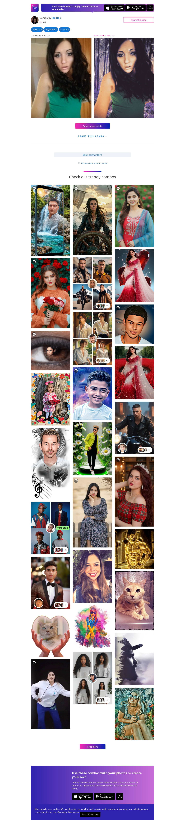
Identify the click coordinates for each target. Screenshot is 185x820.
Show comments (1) (92, 154)
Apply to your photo (92, 126)
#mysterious (51, 29)
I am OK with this (90, 814)
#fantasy (64, 29)
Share (138, 19)
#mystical (37, 29)
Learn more (73, 812)
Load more (92, 746)
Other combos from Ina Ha (92, 163)
